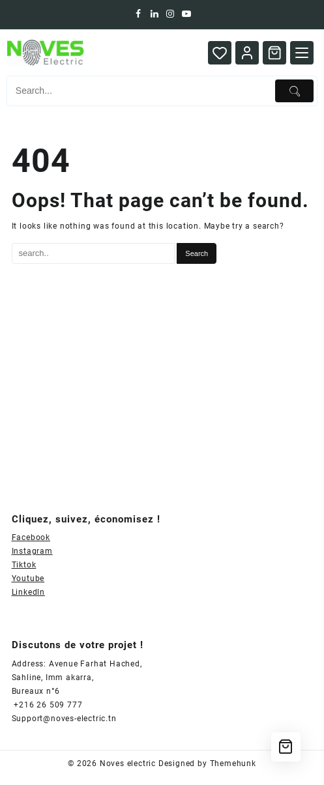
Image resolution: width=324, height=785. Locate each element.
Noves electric (128, 763)
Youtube (28, 578)
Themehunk (233, 763)
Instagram (32, 551)
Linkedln (28, 592)
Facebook (31, 537)
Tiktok (24, 564)
